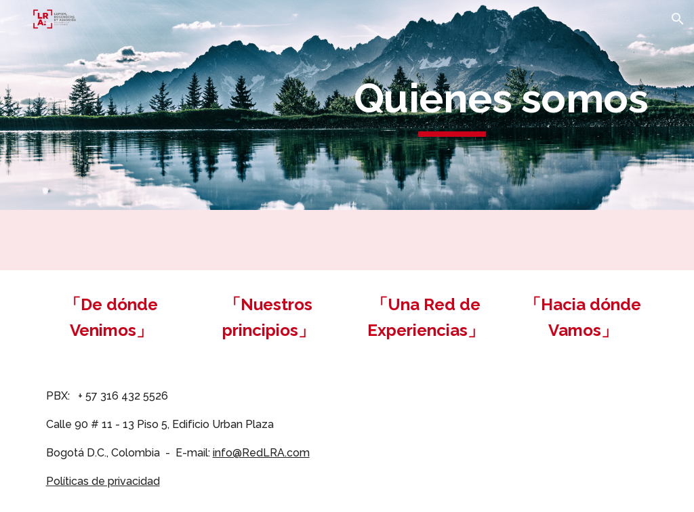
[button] (677, 19)
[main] (451, 105)
